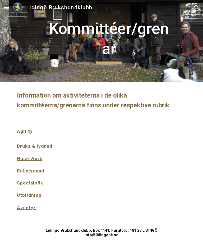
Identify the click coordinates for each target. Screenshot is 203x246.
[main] (108, 40)
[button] (6, 7)
